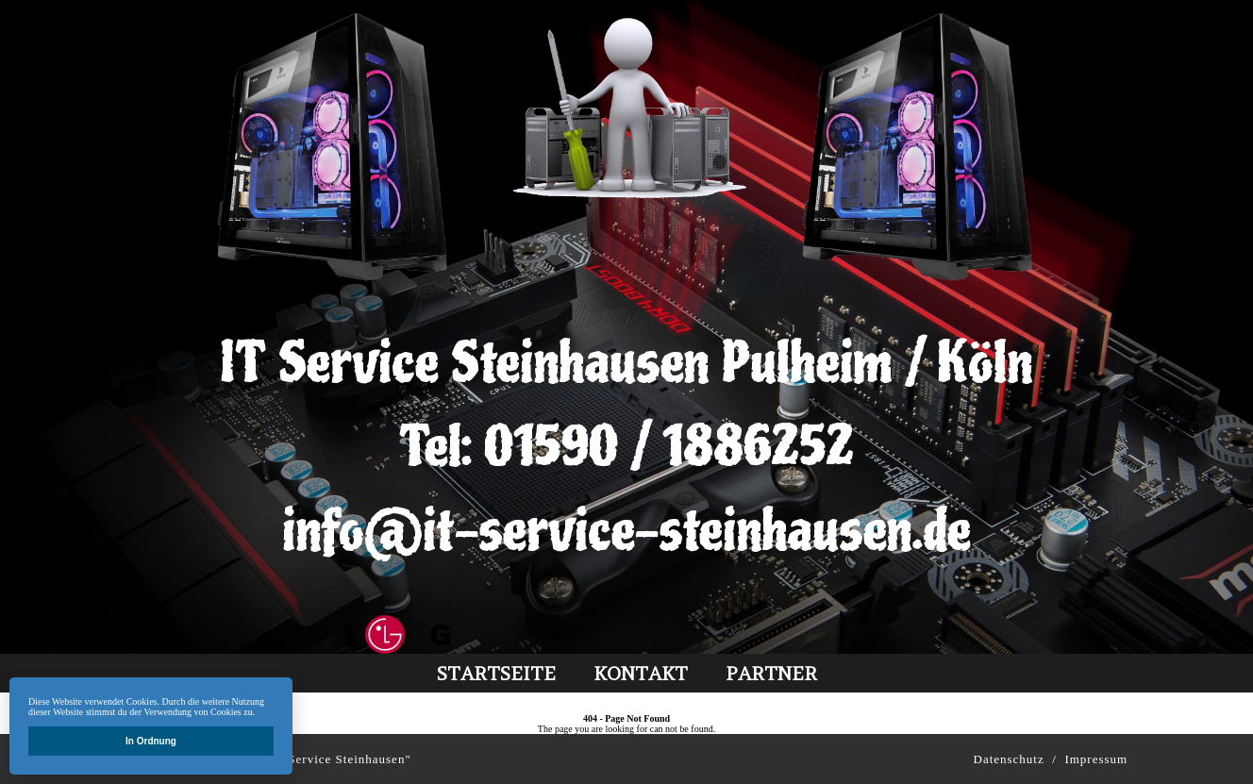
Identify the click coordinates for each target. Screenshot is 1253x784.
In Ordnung (150, 741)
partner (771, 673)
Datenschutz (1009, 759)
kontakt (640, 673)
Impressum (1096, 759)
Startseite (496, 673)
